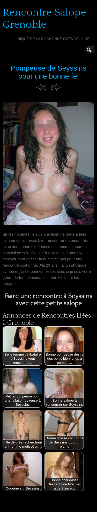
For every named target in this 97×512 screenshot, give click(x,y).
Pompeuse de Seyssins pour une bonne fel (48, 72)
